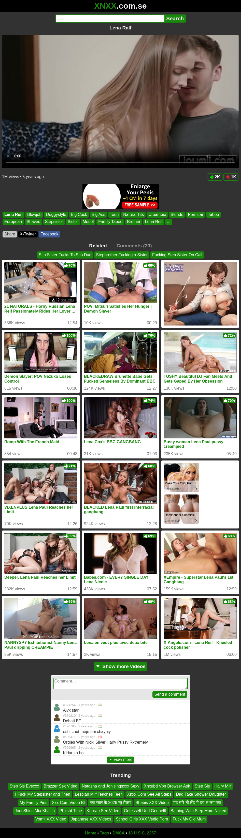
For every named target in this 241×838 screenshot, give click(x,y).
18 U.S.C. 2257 (142, 833)
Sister (73, 222)
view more (121, 759)
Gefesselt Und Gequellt (145, 811)
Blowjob (34, 214)
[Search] (110, 18)
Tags (104, 833)
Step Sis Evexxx (24, 786)
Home (90, 833)
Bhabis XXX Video (151, 802)
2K (214, 177)
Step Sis (202, 786)
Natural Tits (133, 214)
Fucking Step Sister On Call (177, 255)
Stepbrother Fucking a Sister (122, 255)
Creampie (157, 214)
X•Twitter (28, 234)
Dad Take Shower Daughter (201, 794)
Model (88, 222)
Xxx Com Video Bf (68, 802)
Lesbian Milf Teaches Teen (99, 794)
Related (98, 245)
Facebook (49, 234)
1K (231, 177)
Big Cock (79, 214)
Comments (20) (134, 245)
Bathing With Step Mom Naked (198, 811)
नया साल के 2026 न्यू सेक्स (110, 802)
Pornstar (195, 214)
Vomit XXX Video (50, 819)
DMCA (118, 833)
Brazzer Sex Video (60, 786)
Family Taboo (110, 222)
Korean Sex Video (103, 811)
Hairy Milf (223, 786)
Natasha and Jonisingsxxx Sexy (110, 786)
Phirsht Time (70, 811)
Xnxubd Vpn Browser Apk (167, 786)
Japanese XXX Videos (91, 819)
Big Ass (98, 214)
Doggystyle (56, 214)
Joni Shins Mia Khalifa (35, 811)
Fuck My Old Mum (189, 819)
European (13, 222)
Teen (114, 214)
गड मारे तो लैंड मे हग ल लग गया (197, 802)
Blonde (177, 214)
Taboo (213, 214)
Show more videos (120, 666)
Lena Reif (13, 214)
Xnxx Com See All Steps (149, 794)
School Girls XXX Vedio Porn (142, 819)
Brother (133, 222)
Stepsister (54, 222)
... (168, 222)
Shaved (33, 222)
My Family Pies (33, 802)
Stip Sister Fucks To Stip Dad (65, 255)
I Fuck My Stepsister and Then (42, 794)
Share (9, 234)
